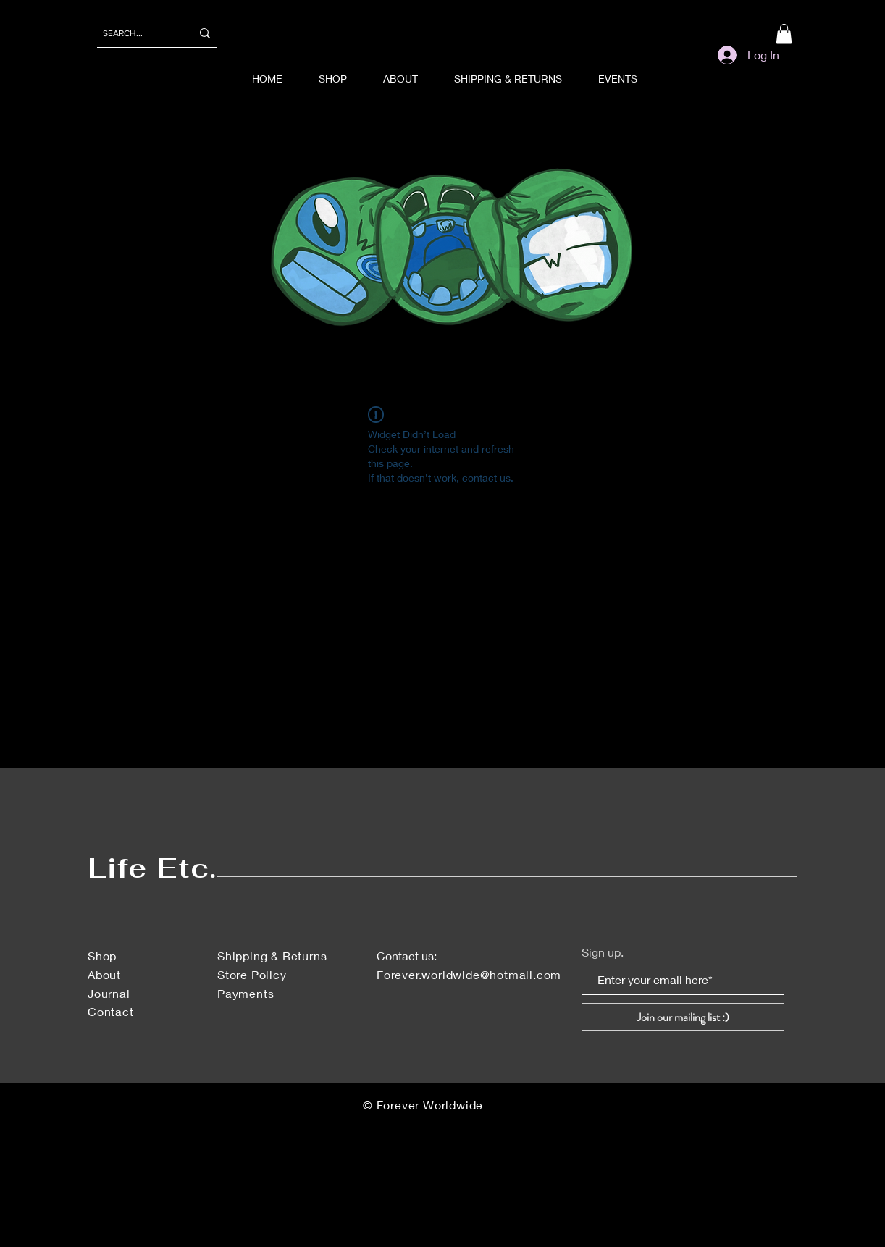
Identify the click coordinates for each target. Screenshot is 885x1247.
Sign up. (603, 952)
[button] (784, 33)
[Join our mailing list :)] (683, 1017)
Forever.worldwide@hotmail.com (469, 974)
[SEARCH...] (136, 33)
